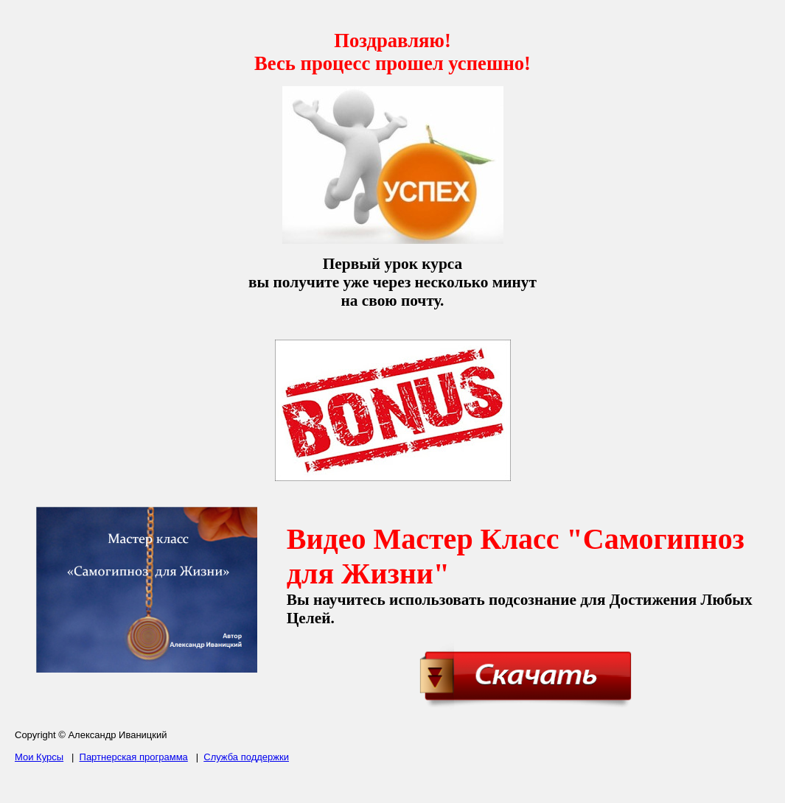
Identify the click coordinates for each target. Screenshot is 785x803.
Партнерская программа (134, 756)
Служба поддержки (246, 756)
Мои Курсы (39, 756)
